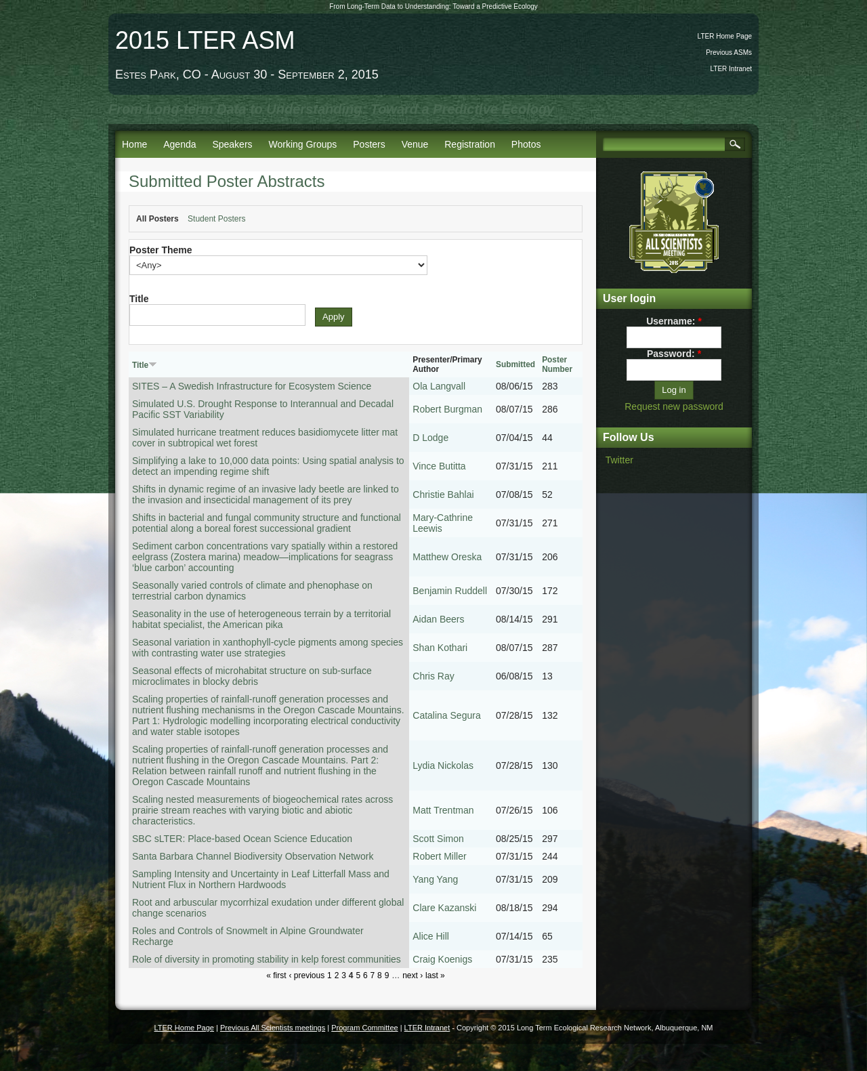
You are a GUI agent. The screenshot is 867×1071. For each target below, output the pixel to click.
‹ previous (306, 975)
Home (134, 144)
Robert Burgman (447, 409)
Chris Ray (433, 676)
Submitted (515, 364)
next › (412, 975)
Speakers (232, 144)
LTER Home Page (725, 36)
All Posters (157, 219)
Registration (469, 144)
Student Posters (216, 219)
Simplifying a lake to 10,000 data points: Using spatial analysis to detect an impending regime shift (268, 466)
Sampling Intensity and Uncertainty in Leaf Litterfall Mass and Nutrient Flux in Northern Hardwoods (260, 879)
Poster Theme (160, 250)
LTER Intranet (731, 68)
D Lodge (430, 437)
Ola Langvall (439, 386)
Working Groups (302, 144)
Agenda (179, 144)
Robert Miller (439, 856)
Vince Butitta (439, 466)
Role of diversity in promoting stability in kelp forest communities (266, 959)
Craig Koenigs (442, 959)
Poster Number (557, 364)
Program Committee (364, 1028)
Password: (674, 353)
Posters (369, 144)
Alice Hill (431, 936)
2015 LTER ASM (205, 40)
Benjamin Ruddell (450, 590)
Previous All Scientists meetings (272, 1028)
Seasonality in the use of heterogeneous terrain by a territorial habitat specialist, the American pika (261, 619)
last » (435, 975)
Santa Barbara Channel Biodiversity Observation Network (252, 856)
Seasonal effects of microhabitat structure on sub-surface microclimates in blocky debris (252, 676)
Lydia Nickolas (443, 765)
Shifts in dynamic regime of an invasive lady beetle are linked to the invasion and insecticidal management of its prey (265, 494)
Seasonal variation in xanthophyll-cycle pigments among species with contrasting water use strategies (267, 647)
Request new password (674, 406)
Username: (674, 321)
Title (139, 298)
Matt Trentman (443, 810)
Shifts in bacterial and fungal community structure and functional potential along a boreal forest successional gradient (266, 523)
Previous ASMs (729, 52)
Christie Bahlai (443, 494)
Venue (415, 144)
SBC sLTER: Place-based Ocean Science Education (242, 838)
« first (276, 975)
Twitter (619, 460)
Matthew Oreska (447, 556)
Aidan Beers (438, 619)
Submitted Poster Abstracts (226, 181)
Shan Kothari (440, 647)
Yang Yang (435, 879)
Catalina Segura (446, 715)
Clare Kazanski (444, 907)
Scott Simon (438, 838)
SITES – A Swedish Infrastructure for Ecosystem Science (251, 386)
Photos (526, 144)
